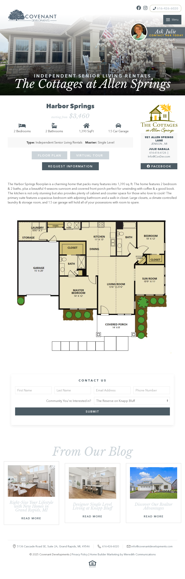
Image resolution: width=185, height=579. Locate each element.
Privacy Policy (80, 554)
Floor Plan (49, 155)
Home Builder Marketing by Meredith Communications (123, 554)
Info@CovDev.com (159, 156)
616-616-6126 (157, 152)
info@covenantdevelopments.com (152, 546)
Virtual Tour (89, 155)
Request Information (70, 166)
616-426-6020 (165, 8)
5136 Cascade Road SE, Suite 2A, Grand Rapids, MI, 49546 (53, 546)
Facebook (159, 166)
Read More (31, 518)
